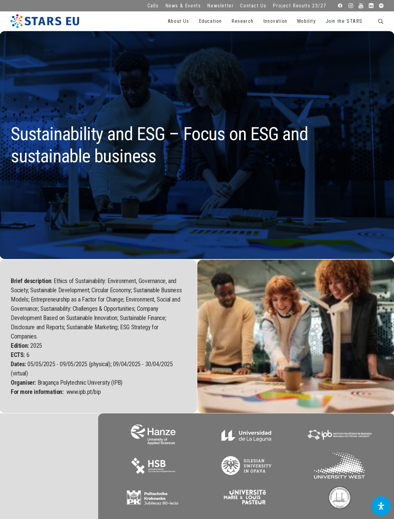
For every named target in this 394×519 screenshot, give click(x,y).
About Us (178, 21)
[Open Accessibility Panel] (381, 506)
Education (210, 21)
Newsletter (220, 6)
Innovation (275, 21)
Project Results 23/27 (299, 6)
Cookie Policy (147, 425)
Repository (246, 400)
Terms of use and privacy (148, 417)
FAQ (147, 400)
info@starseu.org (48, 400)
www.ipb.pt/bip (83, 243)
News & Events (183, 6)
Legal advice (148, 408)
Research (242, 21)
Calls (153, 6)
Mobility (306, 21)
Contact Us (253, 6)
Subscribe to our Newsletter (346, 406)
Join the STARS (344, 21)
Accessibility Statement (147, 433)
